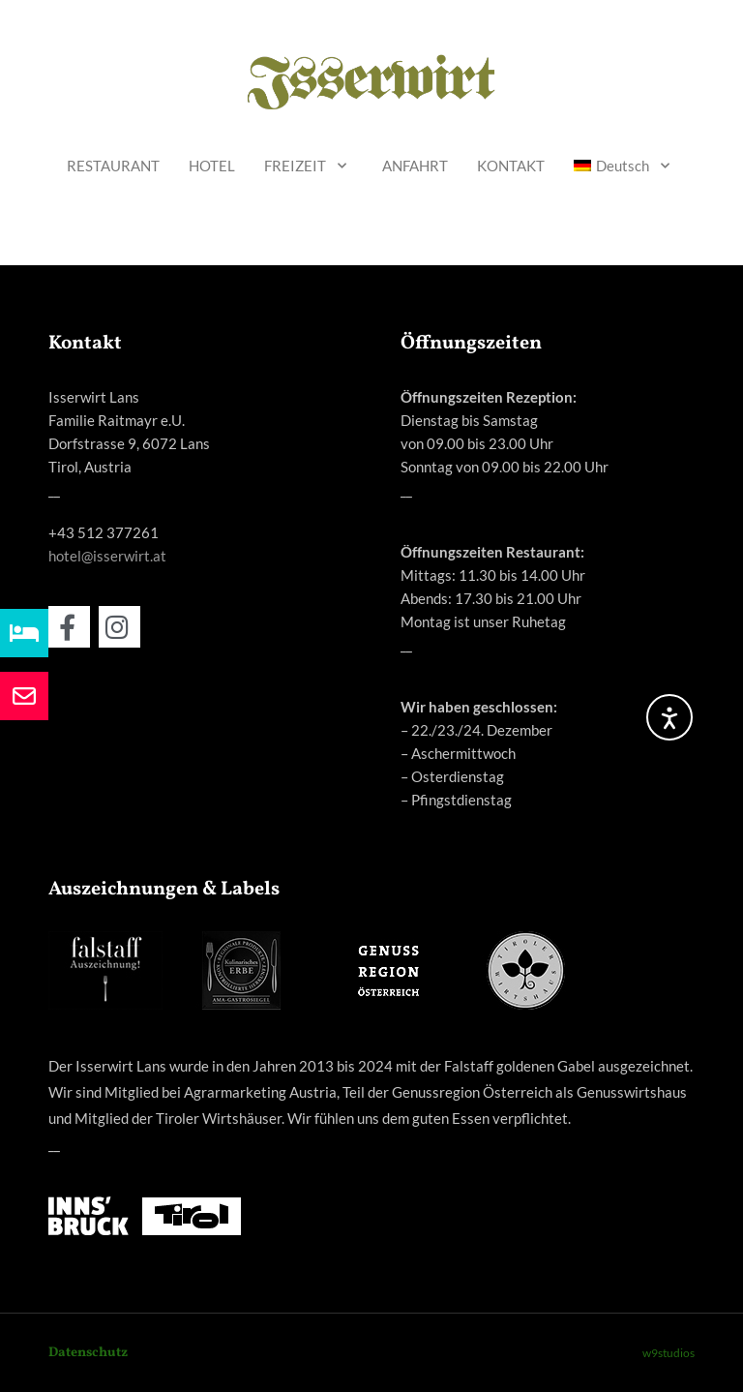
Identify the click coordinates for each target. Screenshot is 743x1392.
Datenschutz (88, 1353)
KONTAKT (511, 165)
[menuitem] (625, 166)
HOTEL (212, 165)
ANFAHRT (415, 165)
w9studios (668, 1353)
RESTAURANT (113, 165)
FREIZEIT (308, 166)
